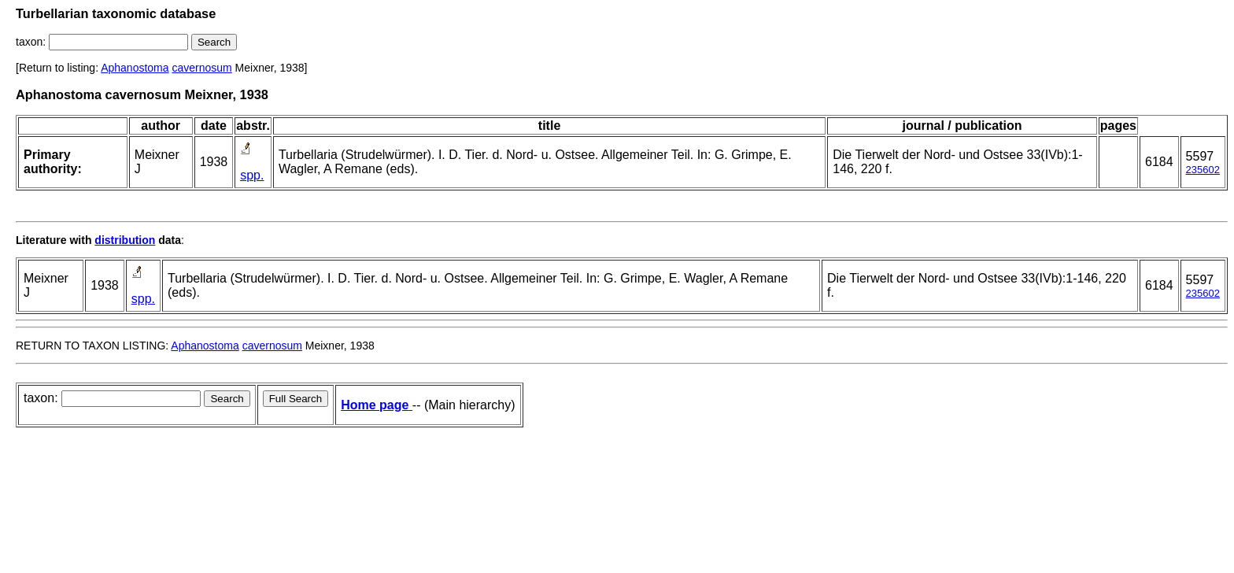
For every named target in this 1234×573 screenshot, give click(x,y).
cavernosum (201, 67)
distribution (124, 240)
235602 (1203, 170)
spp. (252, 175)
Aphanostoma (134, 67)
